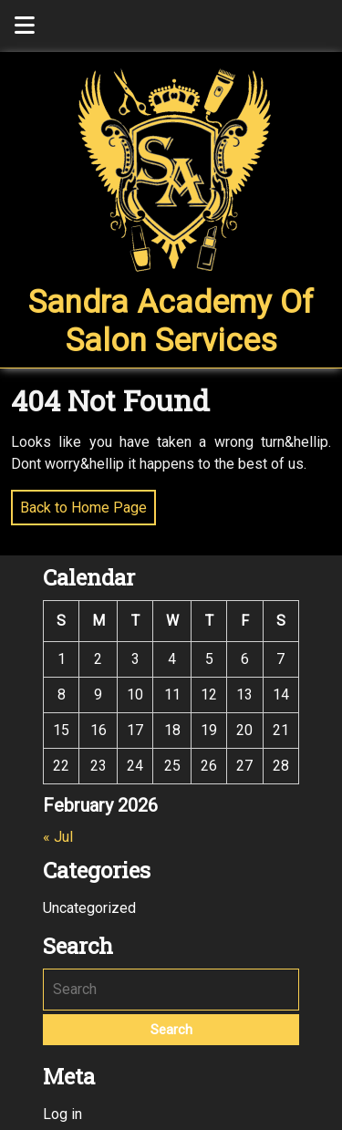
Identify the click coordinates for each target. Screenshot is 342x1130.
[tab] (24, 26)
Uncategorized (89, 908)
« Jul (58, 836)
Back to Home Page (79, 503)
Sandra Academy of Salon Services (171, 321)
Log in (62, 1114)
